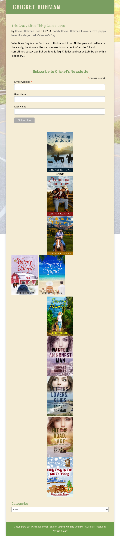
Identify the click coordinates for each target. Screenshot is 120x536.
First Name (20, 94)
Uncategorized (27, 35)
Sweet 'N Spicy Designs (70, 527)
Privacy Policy (60, 531)
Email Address (23, 82)
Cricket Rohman (24, 31)
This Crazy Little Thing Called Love (38, 26)
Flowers (86, 31)
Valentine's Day (46, 35)
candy (56, 31)
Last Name (20, 106)
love (94, 31)
